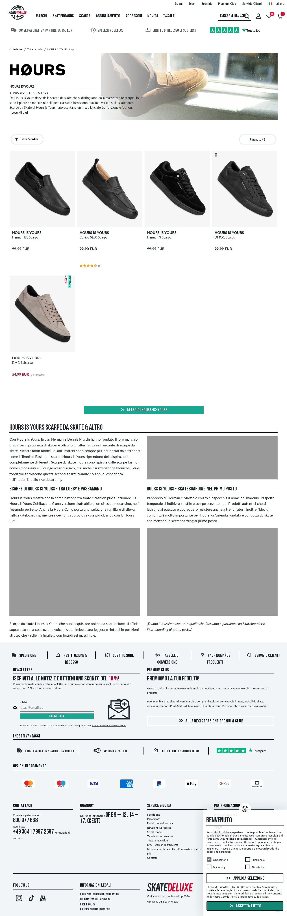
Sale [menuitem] (169, 16)
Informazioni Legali (95, 885)
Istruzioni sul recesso (159, 827)
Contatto (152, 857)
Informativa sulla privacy (95, 899)
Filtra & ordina (26, 139)
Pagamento (153, 819)
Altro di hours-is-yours (143, 410)
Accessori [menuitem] (134, 16)
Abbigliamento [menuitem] (108, 16)
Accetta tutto (245, 906)
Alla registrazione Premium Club (210, 721)
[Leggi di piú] (19, 112)
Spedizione (23, 655)
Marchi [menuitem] (41, 16)
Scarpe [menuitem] (85, 16)
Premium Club (158, 670)
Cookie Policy (87, 904)
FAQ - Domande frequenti (162, 844)
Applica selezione (245, 878)
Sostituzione (119, 655)
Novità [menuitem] (152, 16)
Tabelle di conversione (160, 836)
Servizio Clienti (263, 655)
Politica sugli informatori (95, 909)
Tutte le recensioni (158, 840)
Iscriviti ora (57, 716)
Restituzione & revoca (160, 823)
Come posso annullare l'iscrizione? (109, 725)
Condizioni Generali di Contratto (99, 894)
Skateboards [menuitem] (63, 16)
